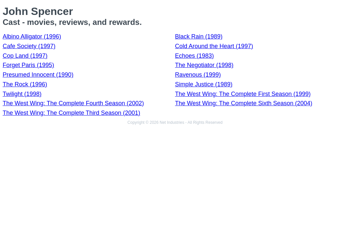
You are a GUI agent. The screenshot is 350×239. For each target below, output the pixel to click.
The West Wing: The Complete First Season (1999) (243, 94)
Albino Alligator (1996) (32, 36)
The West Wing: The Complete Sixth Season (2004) (243, 103)
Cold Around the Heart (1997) (214, 46)
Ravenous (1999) (198, 74)
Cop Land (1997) (25, 55)
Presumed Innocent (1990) (38, 74)
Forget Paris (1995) (28, 65)
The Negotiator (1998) (204, 65)
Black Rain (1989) (198, 36)
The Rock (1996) (25, 84)
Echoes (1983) (194, 55)
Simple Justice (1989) (203, 84)
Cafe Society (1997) (29, 46)
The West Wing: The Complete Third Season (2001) (71, 113)
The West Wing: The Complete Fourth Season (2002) (73, 103)
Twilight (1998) (22, 94)
